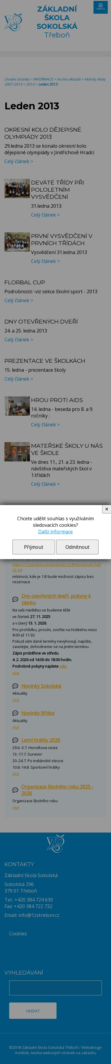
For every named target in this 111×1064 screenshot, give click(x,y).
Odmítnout (77, 547)
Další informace (55, 531)
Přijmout (33, 547)
